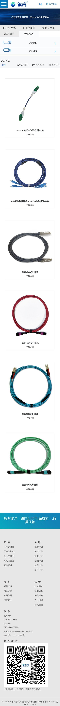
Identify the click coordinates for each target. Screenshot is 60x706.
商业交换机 (48, 27)
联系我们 (39, 605)
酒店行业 (39, 551)
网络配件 (29, 33)
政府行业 (39, 547)
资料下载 (8, 586)
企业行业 (39, 556)
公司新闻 (39, 595)
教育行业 (39, 565)
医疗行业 (39, 570)
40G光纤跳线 (23, 65)
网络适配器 (9, 561)
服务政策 (8, 591)
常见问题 (8, 595)
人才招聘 (39, 600)
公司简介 (39, 586)
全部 (3, 65)
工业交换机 (28, 27)
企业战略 (39, 591)
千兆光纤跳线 (53, 65)
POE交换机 (9, 547)
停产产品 (8, 600)
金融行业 (39, 561)
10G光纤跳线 (38, 65)
